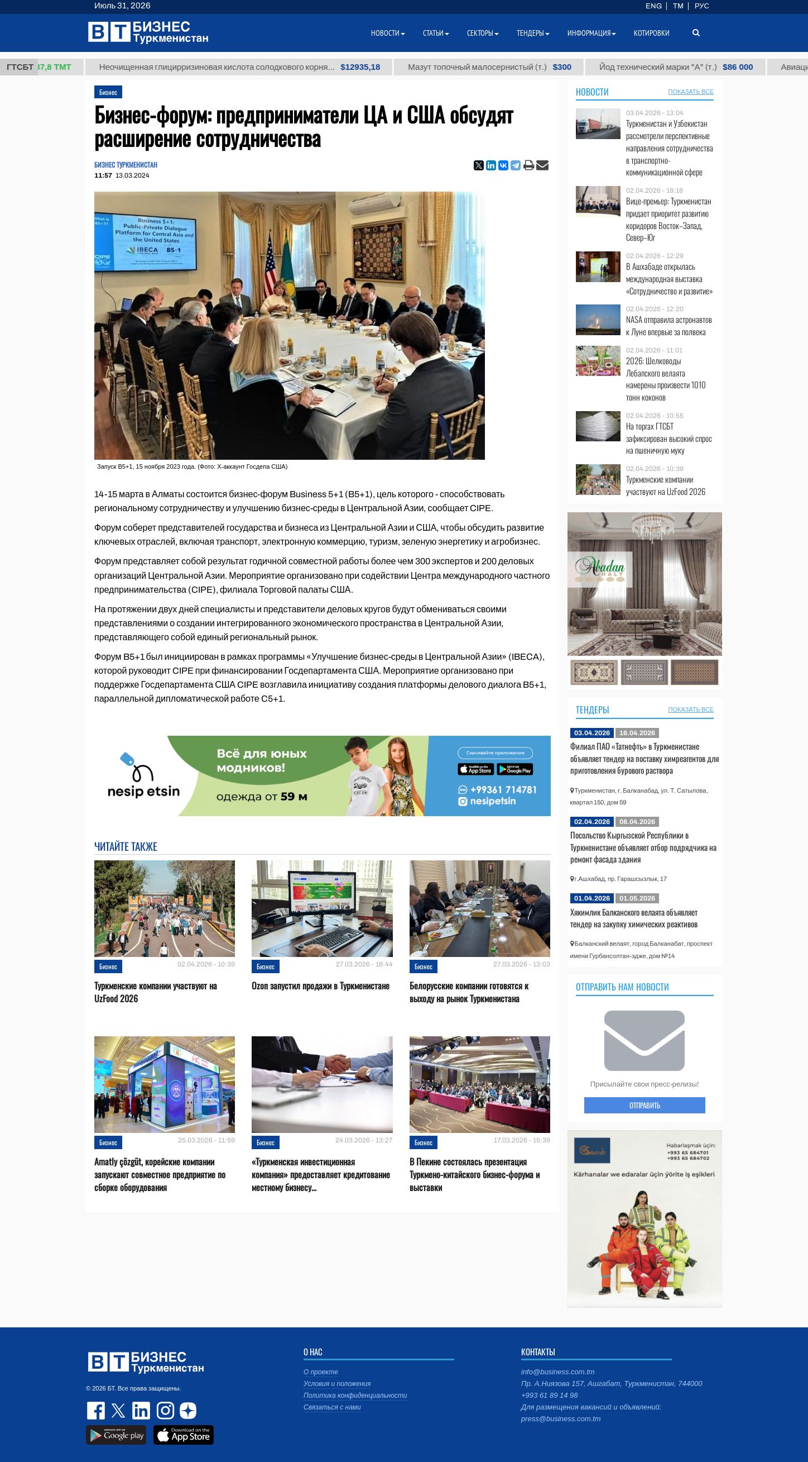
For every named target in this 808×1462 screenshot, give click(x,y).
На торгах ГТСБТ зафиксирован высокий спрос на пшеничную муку (669, 438)
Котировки (652, 33)
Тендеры (592, 709)
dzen (186, 1410)
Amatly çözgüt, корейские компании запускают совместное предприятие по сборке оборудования (159, 1174)
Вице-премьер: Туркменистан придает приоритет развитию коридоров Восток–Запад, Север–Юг (668, 219)
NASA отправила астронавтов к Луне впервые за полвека (669, 325)
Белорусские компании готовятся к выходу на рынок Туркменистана (469, 992)
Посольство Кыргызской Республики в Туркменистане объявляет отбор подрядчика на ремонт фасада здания (643, 846)
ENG (654, 6)
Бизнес (108, 92)
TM (678, 6)
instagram (164, 1410)
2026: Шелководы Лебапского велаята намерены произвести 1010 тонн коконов (666, 379)
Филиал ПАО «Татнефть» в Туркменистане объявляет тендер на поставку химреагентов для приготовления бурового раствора (644, 758)
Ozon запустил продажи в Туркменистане (320, 985)
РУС (702, 6)
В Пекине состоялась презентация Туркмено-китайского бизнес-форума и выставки (475, 1174)
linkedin (142, 1410)
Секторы (483, 33)
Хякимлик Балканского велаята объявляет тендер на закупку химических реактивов (634, 918)
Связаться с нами (332, 1407)
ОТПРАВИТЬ (644, 1105)
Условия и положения (337, 1384)
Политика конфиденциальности (355, 1395)
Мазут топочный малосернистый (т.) (504, 67)
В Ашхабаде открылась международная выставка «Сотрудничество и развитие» (669, 278)
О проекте (321, 1372)
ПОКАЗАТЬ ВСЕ (691, 91)
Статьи (436, 33)
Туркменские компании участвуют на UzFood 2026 (155, 992)
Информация (591, 33)
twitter (119, 1410)
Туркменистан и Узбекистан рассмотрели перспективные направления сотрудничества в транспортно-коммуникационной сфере (669, 147)
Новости (592, 91)
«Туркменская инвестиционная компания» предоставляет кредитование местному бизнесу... (321, 1174)
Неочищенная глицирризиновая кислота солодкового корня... (254, 67)
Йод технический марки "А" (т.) (691, 67)
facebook (97, 1410)
